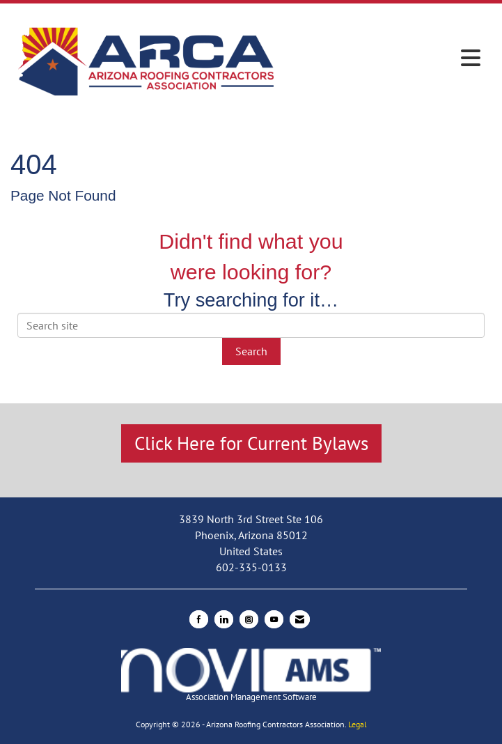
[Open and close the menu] (384, 58)
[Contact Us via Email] (300, 619)
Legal (357, 724)
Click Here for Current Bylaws (251, 443)
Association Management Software (251, 675)
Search (251, 351)
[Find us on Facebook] (198, 619)
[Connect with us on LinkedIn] (223, 619)
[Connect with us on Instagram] (249, 619)
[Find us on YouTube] (274, 619)
